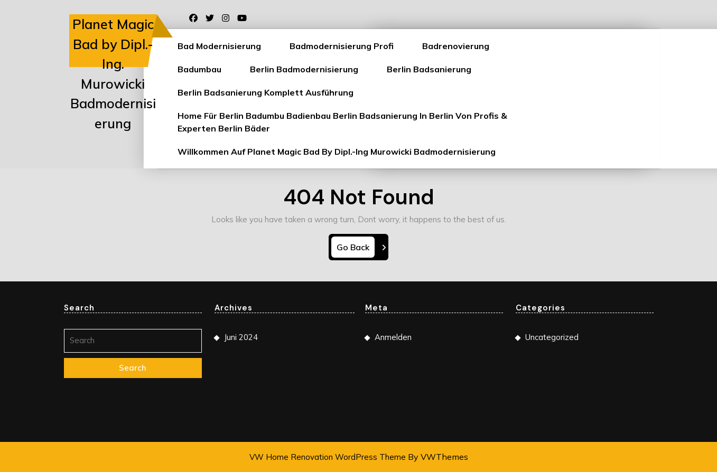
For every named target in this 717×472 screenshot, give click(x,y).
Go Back (356, 249)
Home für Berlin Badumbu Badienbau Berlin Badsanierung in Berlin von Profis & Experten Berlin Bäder (342, 122)
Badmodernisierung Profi (342, 46)
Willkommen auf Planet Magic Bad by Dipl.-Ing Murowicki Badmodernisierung (337, 151)
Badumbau (199, 69)
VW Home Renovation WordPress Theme (327, 457)
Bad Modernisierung (219, 46)
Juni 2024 (241, 341)
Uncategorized (552, 341)
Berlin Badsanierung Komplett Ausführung (265, 92)
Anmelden (393, 341)
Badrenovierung (455, 46)
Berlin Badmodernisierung (304, 69)
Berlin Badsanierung (429, 69)
